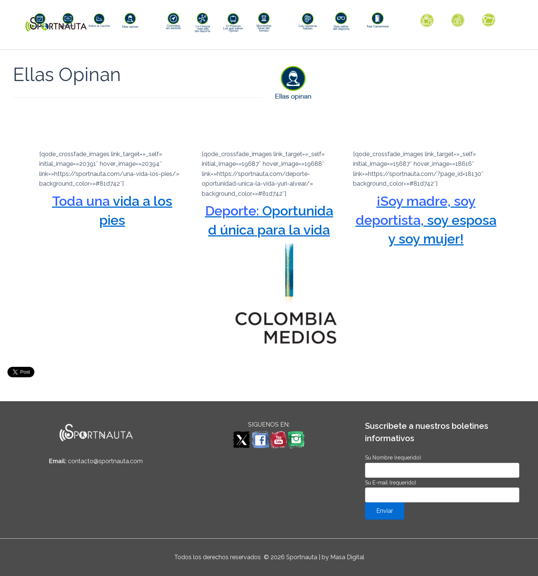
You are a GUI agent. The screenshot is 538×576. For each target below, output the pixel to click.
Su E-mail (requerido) (442, 491)
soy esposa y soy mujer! (426, 232)
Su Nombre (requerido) (442, 466)
